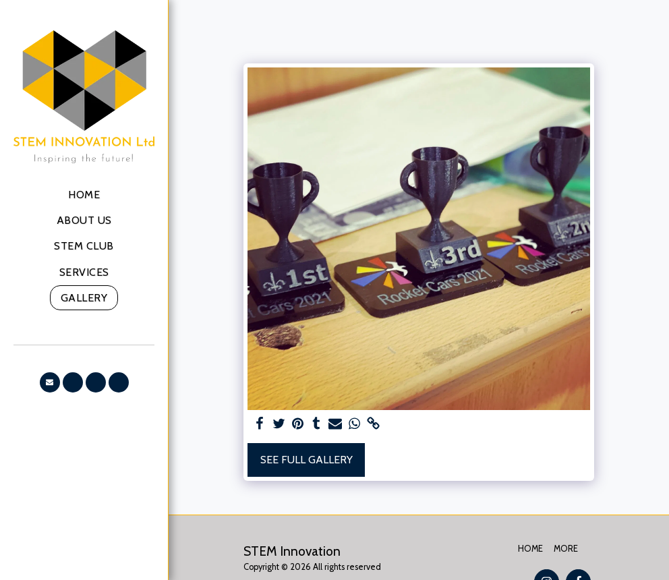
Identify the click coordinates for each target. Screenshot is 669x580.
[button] (50, 382)
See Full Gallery (306, 459)
